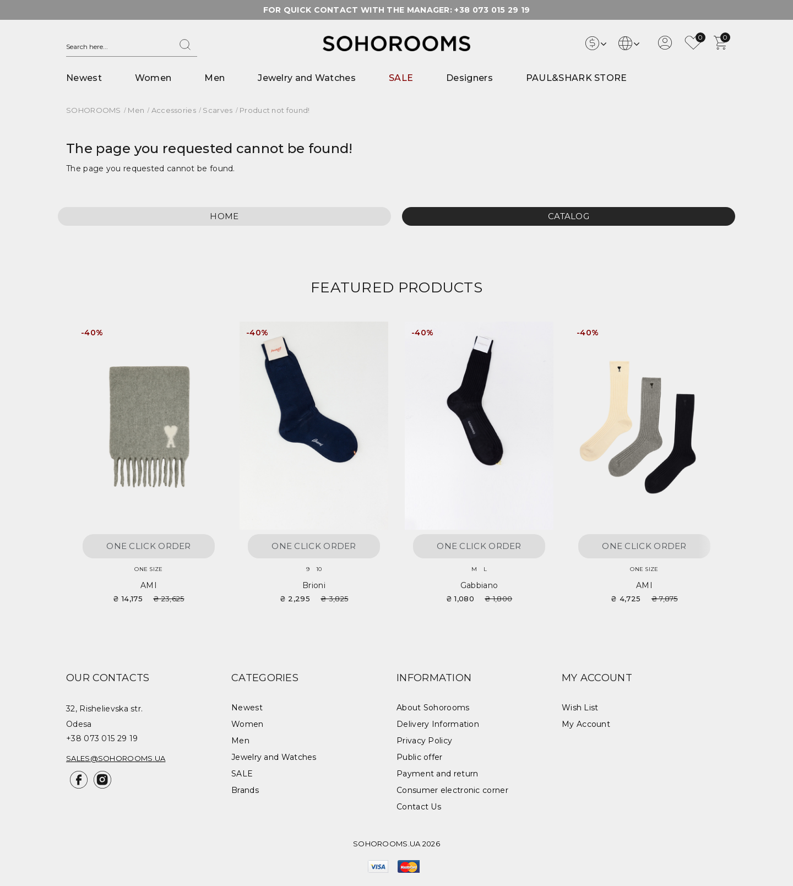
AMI (148, 585)
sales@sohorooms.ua (115, 758)
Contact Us (419, 807)
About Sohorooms (433, 708)
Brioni (313, 585)
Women (153, 78)
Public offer (420, 757)
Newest (84, 78)
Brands (245, 790)
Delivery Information (438, 724)
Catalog (568, 216)
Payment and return (437, 774)
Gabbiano (479, 585)
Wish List (580, 708)
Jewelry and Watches (307, 78)
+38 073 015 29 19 (492, 10)
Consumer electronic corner (452, 790)
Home (224, 216)
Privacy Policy (424, 741)
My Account (586, 724)
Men (214, 78)
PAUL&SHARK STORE (576, 78)
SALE (401, 78)
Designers (469, 78)
